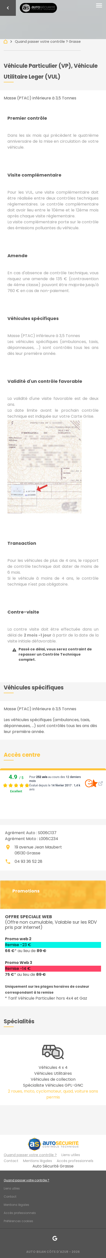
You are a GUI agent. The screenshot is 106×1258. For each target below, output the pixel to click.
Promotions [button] (26, 891)
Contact (11, 1161)
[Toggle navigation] (99, 5)
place (8, 847)
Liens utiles (70, 1155)
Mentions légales (37, 1161)
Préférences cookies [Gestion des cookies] (18, 1221)
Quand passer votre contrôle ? (30, 1155)
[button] (22, 755)
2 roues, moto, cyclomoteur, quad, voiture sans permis (53, 1094)
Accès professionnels (75, 1161)
